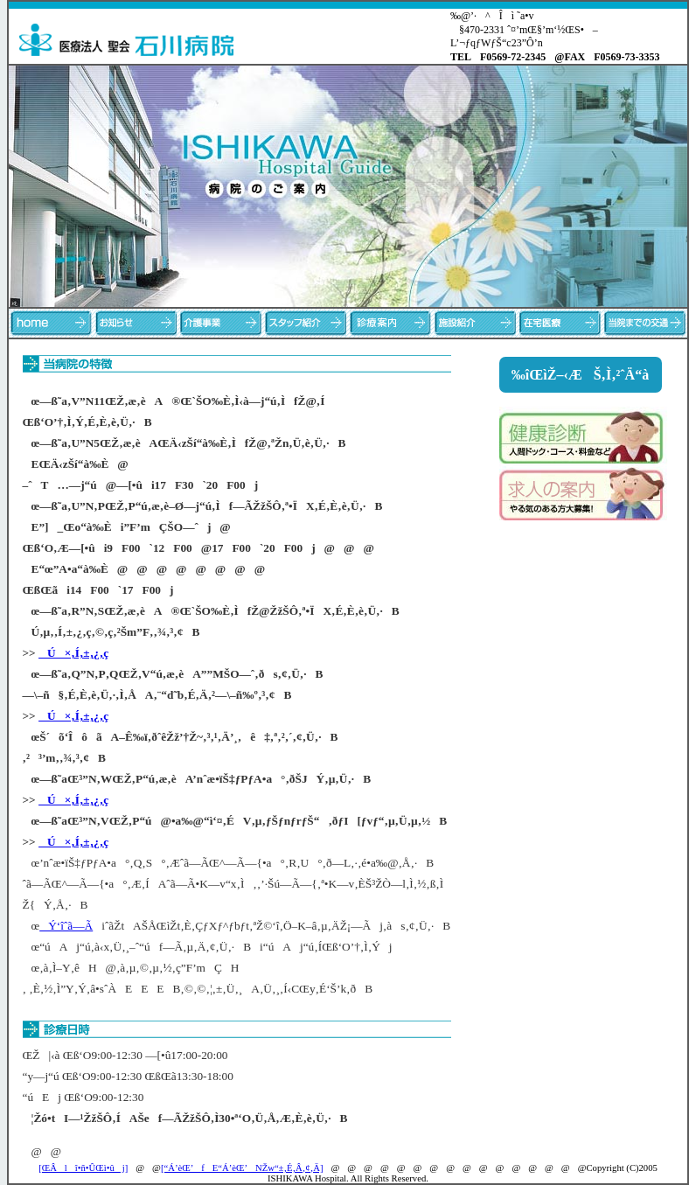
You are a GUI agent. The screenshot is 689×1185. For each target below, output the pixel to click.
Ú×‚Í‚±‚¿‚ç (73, 652)
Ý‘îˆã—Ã (66, 925)
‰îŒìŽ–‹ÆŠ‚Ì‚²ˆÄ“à (580, 374)
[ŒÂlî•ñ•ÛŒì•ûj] (83, 1168)
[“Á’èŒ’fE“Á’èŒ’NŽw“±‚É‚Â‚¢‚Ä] (242, 1168)
